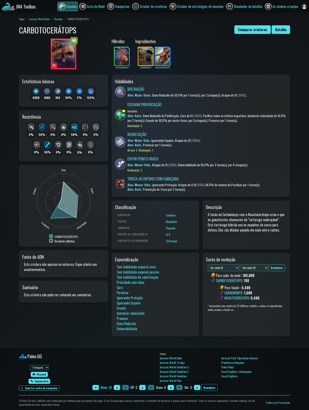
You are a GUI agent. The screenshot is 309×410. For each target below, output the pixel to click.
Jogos (22, 19)
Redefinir (209, 387)
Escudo (121, 308)
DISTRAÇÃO (135, 89)
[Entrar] (304, 6)
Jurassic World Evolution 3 (174, 367)
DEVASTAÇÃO (136, 134)
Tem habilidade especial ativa (136, 266)
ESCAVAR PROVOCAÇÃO (144, 104)
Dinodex (58, 19)
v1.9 (168, 234)
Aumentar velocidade (130, 313)
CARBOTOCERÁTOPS (229, 280)
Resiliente (171, 221)
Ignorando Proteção (129, 297)
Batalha (280, 29)
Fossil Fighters (229, 376)
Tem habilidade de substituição (137, 277)
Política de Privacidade (278, 402)
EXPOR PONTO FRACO (142, 159)
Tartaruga (171, 241)
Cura (120, 287)
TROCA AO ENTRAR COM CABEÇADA (153, 179)
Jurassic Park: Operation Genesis (239, 358)
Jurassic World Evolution (173, 376)
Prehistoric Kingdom (232, 362)
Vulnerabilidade (127, 328)
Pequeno (170, 228)
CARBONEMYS (233, 292)
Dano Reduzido (126, 323)
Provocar (122, 318)
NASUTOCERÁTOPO (236, 298)
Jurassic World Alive (39, 19)
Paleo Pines (227, 367)
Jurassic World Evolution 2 (174, 371)
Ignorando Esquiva (128, 303)
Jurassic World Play (170, 380)
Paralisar (123, 292)
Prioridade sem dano (130, 282)
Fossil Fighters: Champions (236, 371)
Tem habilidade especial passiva (138, 272)
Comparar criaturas (252, 29)
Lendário (171, 215)
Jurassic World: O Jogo (172, 362)
